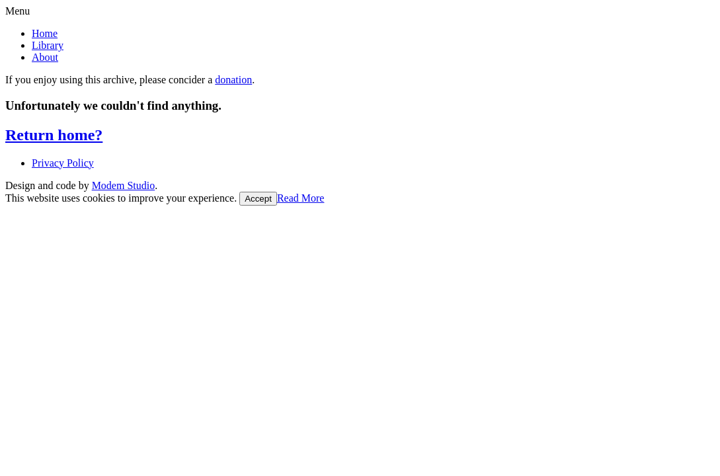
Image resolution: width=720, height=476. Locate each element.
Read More (301, 198)
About (45, 57)
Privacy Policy (63, 163)
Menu (17, 11)
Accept (258, 199)
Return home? (53, 134)
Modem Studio (123, 185)
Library (47, 45)
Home (45, 33)
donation (233, 79)
